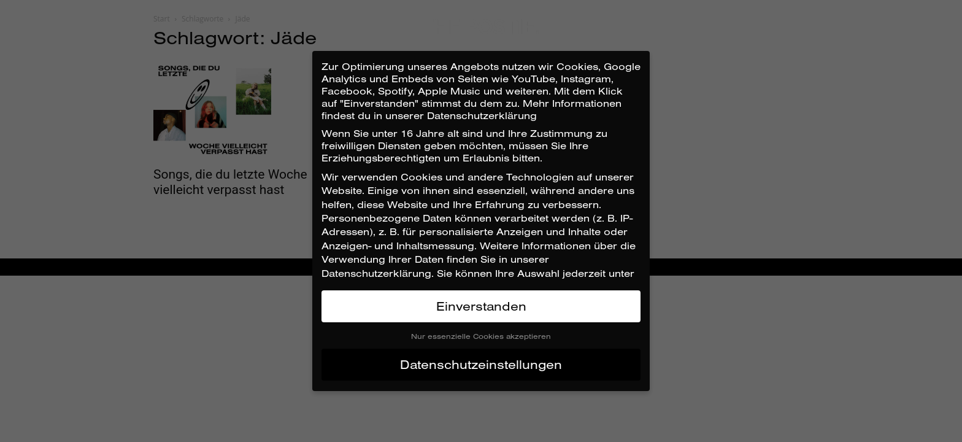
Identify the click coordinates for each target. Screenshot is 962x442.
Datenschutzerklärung (376, 273)
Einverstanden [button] (481, 306)
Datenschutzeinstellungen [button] (481, 364)
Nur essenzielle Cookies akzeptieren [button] (481, 336)
